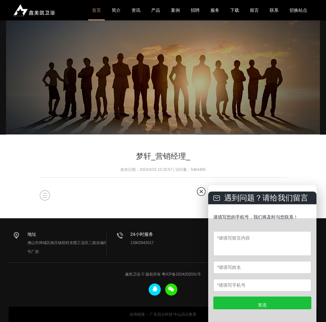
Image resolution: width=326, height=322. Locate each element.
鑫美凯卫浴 (34, 10)
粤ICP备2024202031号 (181, 274)
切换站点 (298, 10)
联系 (274, 10)
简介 (116, 10)
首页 (96, 10)
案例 (175, 10)
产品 (155, 10)
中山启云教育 (185, 314)
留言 (254, 10)
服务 (214, 10)
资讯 (135, 10)
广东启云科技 (161, 314)
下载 (234, 10)
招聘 (195, 10)
